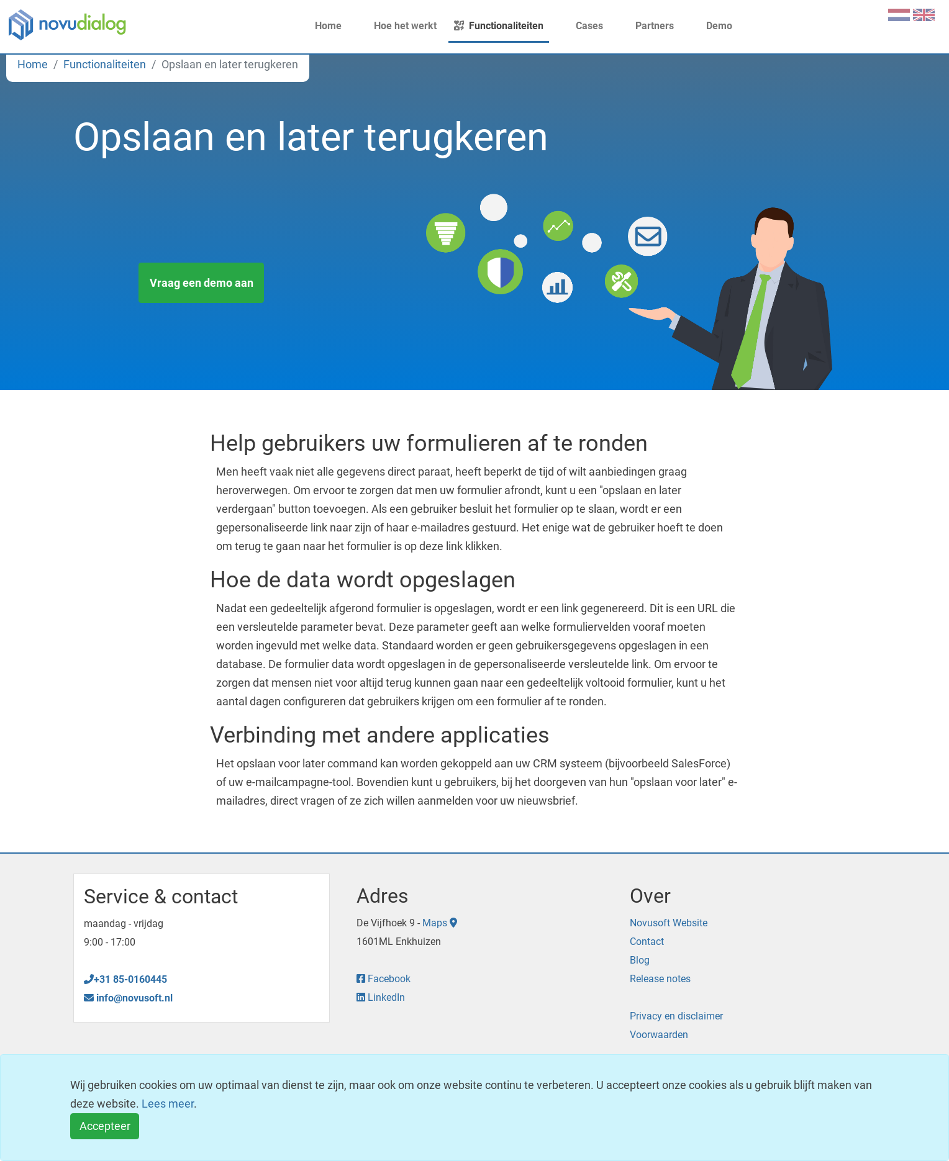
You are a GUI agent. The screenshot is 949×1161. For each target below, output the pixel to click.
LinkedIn (380, 997)
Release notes (660, 979)
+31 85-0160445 (125, 979)
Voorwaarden (659, 1035)
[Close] (104, 1126)
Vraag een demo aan (201, 282)
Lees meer (168, 1103)
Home (321, 26)
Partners (647, 26)
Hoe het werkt (398, 26)
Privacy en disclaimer (676, 1016)
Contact (647, 941)
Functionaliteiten (498, 26)
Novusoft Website (668, 923)
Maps (439, 923)
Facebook (383, 979)
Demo (711, 26)
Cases (582, 26)
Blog (640, 960)
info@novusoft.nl (128, 998)
